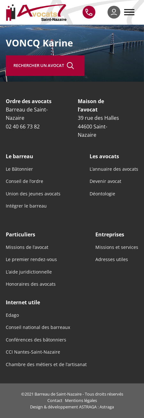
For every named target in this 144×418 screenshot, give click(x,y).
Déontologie (102, 194)
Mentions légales (81, 400)
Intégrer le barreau (26, 206)
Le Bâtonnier (19, 169)
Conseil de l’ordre (24, 181)
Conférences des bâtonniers (36, 340)
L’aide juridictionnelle (29, 272)
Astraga (107, 406)
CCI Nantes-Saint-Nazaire (33, 352)
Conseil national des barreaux (38, 327)
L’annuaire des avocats (114, 169)
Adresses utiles (111, 259)
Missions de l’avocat (27, 247)
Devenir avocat (105, 181)
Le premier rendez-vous (31, 259)
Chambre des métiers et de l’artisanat (46, 364)
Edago (12, 315)
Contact (54, 400)
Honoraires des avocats (31, 284)
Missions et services (116, 247)
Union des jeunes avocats (33, 194)
